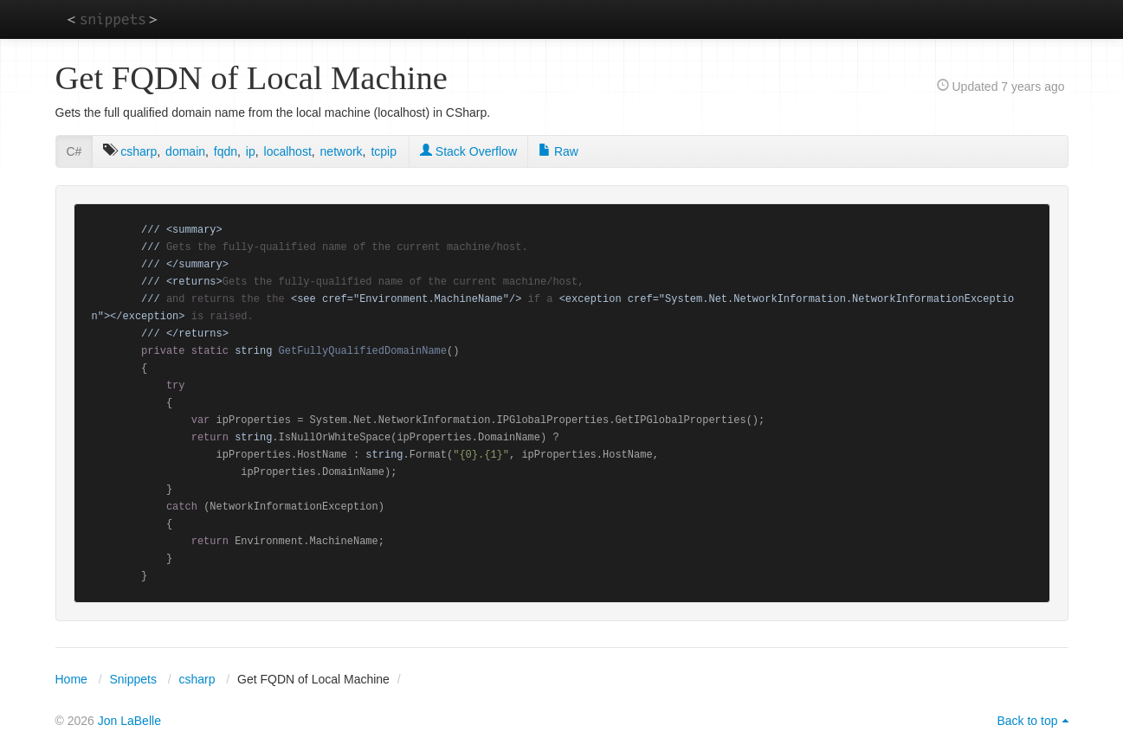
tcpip (384, 151)
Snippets (132, 679)
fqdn (225, 151)
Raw (558, 151)
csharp (138, 151)
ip (250, 151)
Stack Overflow (468, 151)
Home (71, 679)
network (341, 151)
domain (185, 151)
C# (74, 151)
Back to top (1027, 721)
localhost (288, 151)
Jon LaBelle (129, 721)
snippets (112, 19)
